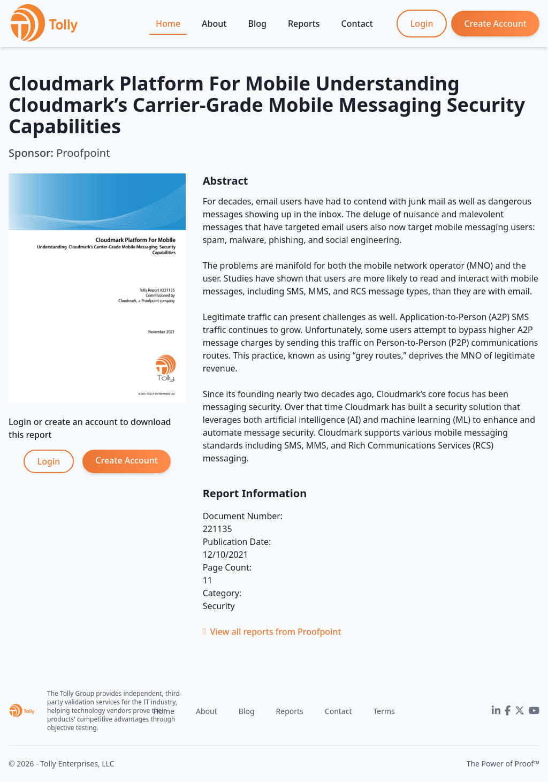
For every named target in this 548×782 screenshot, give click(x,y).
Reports (304, 23)
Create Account (495, 23)
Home (168, 23)
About (214, 23)
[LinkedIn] (496, 711)
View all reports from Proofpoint (272, 631)
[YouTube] (534, 711)
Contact (357, 23)
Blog (257, 23)
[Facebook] (508, 711)
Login (421, 23)
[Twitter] (519, 711)
